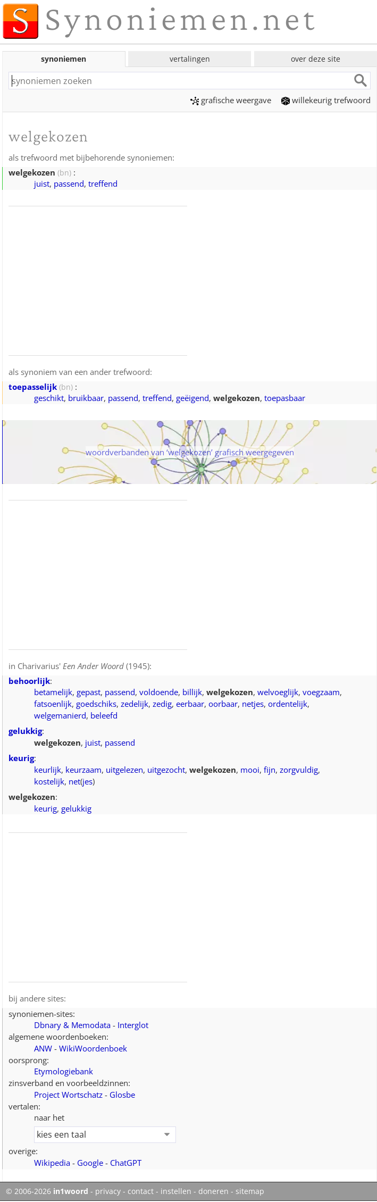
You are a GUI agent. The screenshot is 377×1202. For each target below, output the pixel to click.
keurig (21, 758)
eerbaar (190, 703)
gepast (88, 692)
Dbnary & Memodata (72, 1025)
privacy (108, 1191)
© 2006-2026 (47, 1191)
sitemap (250, 1191)
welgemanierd (60, 715)
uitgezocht (166, 769)
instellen (176, 1191)
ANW (43, 1048)
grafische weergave (230, 100)
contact (141, 1191)
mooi (249, 769)
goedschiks (96, 703)
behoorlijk (29, 680)
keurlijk (47, 769)
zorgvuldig (299, 769)
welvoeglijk (277, 692)
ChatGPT (125, 1162)
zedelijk (134, 703)
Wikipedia (52, 1162)
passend (69, 183)
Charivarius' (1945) (83, 666)
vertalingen (190, 59)
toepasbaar (284, 398)
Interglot (133, 1025)
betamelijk (53, 692)
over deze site (315, 59)
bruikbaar (86, 398)
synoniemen (63, 59)
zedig (162, 703)
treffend (103, 183)
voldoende (158, 692)
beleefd (104, 715)
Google (90, 1162)
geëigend (192, 398)
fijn (269, 769)
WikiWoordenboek (93, 1048)
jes (87, 781)
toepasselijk (33, 386)
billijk (192, 692)
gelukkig (25, 730)
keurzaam (83, 769)
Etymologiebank (63, 1071)
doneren (213, 1191)
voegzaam (321, 692)
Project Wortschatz (68, 1094)
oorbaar (223, 703)
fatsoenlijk (53, 703)
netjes (253, 703)
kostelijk (49, 781)
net (74, 781)
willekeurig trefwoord (326, 100)
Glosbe (122, 1094)
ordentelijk (287, 703)
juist (41, 183)
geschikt (49, 398)
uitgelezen (124, 769)
